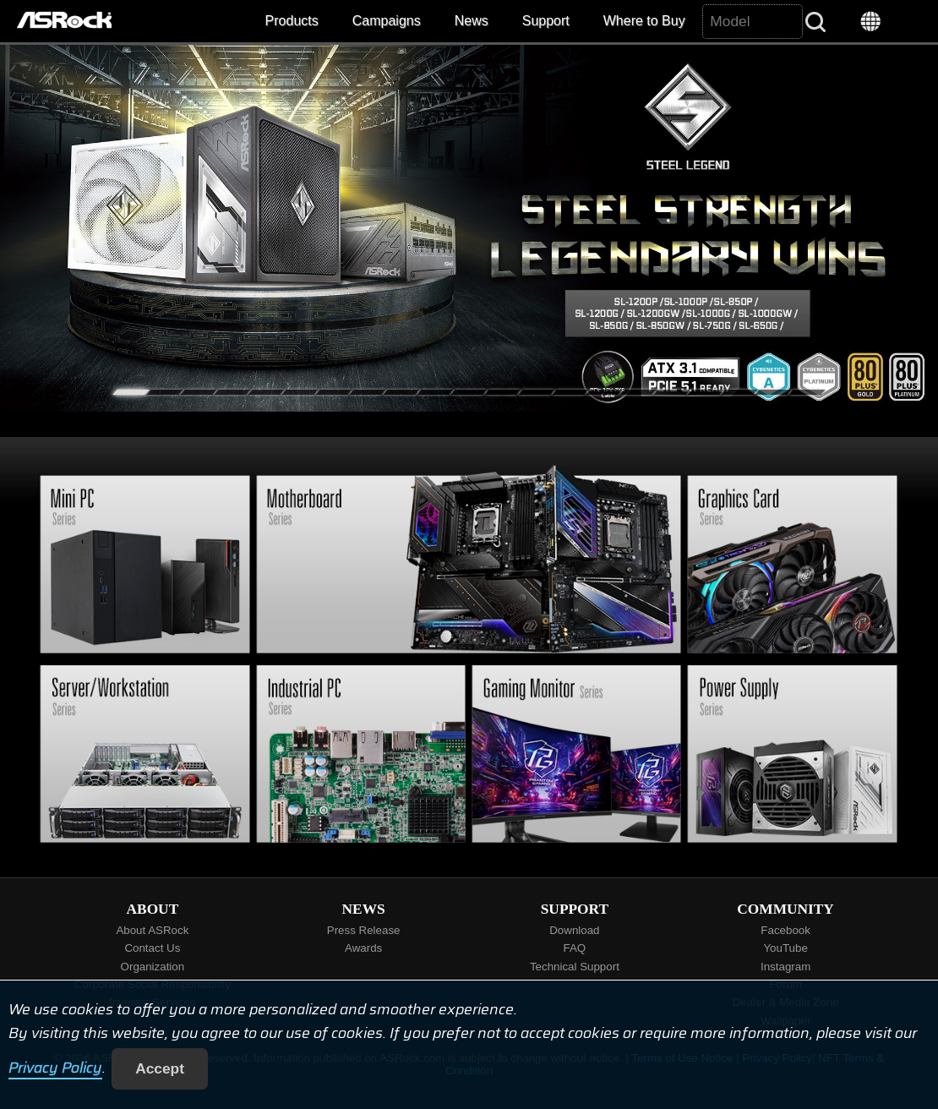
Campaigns (386, 21)
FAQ (575, 948)
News (471, 21)
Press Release (364, 930)
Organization (153, 966)
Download (574, 930)
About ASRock (152, 930)
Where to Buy (644, 21)
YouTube (785, 948)
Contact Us (152, 948)
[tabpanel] (469, 228)
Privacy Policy (55, 1068)
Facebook (785, 930)
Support (546, 21)
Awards (363, 948)
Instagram (785, 966)
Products (292, 21)
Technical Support (574, 966)
